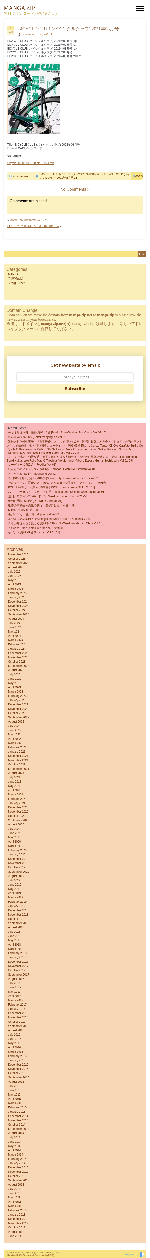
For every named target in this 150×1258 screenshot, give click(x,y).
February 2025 (17, 593)
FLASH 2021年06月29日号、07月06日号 (33, 226)
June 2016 (14, 1039)
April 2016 (14, 1047)
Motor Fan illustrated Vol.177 (28, 220)
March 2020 (15, 846)
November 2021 (18, 760)
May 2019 (14, 889)
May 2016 (14, 1043)
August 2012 (16, 1231)
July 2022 (14, 726)
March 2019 (15, 897)
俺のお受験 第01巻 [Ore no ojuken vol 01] (35, 501)
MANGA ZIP (14, 1252)
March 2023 (15, 691)
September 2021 (18, 768)
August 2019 (16, 876)
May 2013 (14, 1197)
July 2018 (14, 931)
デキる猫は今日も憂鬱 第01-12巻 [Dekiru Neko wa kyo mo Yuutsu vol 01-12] (57, 432)
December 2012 (18, 1219)
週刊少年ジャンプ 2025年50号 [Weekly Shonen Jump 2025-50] (48, 496)
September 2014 (18, 1129)
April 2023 (14, 687)
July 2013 (14, 1189)
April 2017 (14, 996)
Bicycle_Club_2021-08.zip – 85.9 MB (30, 163)
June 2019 (14, 884)
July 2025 (14, 571)
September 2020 (18, 820)
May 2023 (14, 683)
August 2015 (16, 1081)
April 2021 (14, 790)
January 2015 (16, 1111)
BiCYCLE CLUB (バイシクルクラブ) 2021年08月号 (68, 28)
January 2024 (16, 648)
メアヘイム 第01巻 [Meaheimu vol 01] (32, 473)
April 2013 (14, 1201)
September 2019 (18, 871)
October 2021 (16, 764)
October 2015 (16, 1073)
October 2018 (16, 919)
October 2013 (16, 1176)
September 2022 (18, 717)
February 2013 (17, 1210)
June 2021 (14, 781)
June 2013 (14, 1193)
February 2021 (17, 798)
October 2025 (16, 558)
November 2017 (18, 966)
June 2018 (14, 936)
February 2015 (17, 1107)
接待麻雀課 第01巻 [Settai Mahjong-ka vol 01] (37, 437)
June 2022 (14, 730)
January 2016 (16, 1060)
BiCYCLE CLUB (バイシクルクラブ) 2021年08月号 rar (71, 174)
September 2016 (18, 1026)
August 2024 (16, 618)
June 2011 (14, 1236)
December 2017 (18, 961)
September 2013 (18, 1180)
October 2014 (16, 1124)
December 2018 (18, 910)
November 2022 (18, 708)
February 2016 (17, 1056)
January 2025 (16, 597)
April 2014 (14, 1150)
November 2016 (18, 1017)
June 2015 (14, 1090)
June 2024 (14, 627)
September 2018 (18, 923)
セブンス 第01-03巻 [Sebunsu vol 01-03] (34, 532)
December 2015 (18, 1064)
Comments (40, 1255)
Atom (26, 1255)
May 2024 (14, 631)
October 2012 (16, 1227)
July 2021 (14, 777)
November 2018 (18, 914)
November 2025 (18, 554)
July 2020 (14, 828)
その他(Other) (17, 283)
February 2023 (17, 696)
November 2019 (18, 863)
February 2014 (17, 1159)
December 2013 (18, 1167)
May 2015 (14, 1094)
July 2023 (14, 674)
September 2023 (18, 666)
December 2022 (18, 704)
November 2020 (18, 811)
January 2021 (16, 803)
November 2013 (18, 1171)
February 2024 (17, 644)
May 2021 (14, 786)
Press (58, 1252)
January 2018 (16, 957)
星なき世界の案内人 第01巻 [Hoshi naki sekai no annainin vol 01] (50, 519)
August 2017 (16, 979)
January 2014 (16, 1163)
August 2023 (16, 670)
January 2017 (16, 1009)
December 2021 (18, 756)
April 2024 (14, 636)
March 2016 (15, 1051)
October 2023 (16, 661)
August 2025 (16, 567)
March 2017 (15, 1000)
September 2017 (18, 974)
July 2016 (14, 1034)
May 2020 (14, 837)
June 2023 (14, 678)
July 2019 (14, 880)
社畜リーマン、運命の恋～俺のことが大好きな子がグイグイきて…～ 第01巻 (57, 482)
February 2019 (17, 901)
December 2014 (18, 1116)
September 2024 (18, 614)
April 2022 (14, 738)
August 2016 (16, 1030)
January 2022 (16, 751)
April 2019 (14, 893)
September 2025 (18, 563)
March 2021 (15, 794)
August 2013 (16, 1184)
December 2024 (18, 601)
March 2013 (15, 1206)
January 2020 (16, 854)
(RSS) (19, 1255)
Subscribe (75, 389)
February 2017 (17, 1004)
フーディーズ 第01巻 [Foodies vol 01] (32, 464)
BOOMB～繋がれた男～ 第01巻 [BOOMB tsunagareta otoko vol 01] (51, 487)
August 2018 (16, 927)
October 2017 (16, 970)
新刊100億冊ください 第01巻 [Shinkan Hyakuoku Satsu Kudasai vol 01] (53, 478)
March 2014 (15, 1154)
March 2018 (15, 949)
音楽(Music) (15, 278)
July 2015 (14, 1086)
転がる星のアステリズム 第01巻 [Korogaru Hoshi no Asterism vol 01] (52, 469)
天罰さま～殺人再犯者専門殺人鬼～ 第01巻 (35, 528)
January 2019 (16, 906)
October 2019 (16, 867)
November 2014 (18, 1120)
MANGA (47, 34)
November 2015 (18, 1069)
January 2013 (16, 1214)
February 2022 (17, 747)
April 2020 (14, 841)
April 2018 (14, 944)
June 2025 (14, 576)
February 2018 (17, 953)
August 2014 (16, 1133)
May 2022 (14, 734)
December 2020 (18, 807)
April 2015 (14, 1099)
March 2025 (15, 588)
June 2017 (14, 987)
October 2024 (16, 610)
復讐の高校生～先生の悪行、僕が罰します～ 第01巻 (41, 505)
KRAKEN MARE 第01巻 (23, 510)
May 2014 (14, 1146)
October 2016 (16, 1021)
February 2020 (17, 850)
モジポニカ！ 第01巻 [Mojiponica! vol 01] (34, 514)
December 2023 (18, 653)
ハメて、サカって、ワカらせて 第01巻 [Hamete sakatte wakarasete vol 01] (56, 491)
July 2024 (14, 623)
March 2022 (15, 743)
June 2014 (14, 1141)
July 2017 (14, 983)
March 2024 (15, 640)
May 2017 (14, 991)
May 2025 (14, 580)
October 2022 (16, 713)
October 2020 (16, 816)
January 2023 (16, 700)
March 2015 (15, 1103)
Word (51, 1252)
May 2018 (14, 940)
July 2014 (14, 1137)
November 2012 (18, 1223)
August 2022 (16, 721)
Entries (11, 1255)
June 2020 (14, 833)
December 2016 (18, 1013)
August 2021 (16, 773)
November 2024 (18, 606)
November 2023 (18, 657)
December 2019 (18, 858)
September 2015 (18, 1077)
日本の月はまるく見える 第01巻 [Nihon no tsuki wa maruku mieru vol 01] (55, 523)
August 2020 (16, 824)
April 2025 (14, 584)
